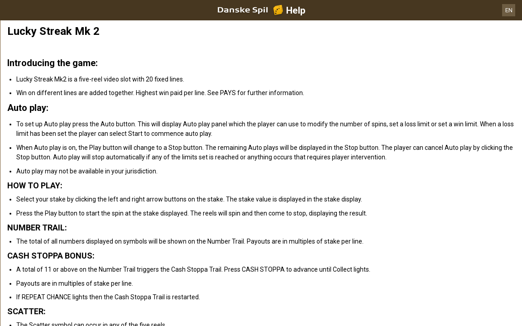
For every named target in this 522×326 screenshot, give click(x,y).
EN (508, 10)
